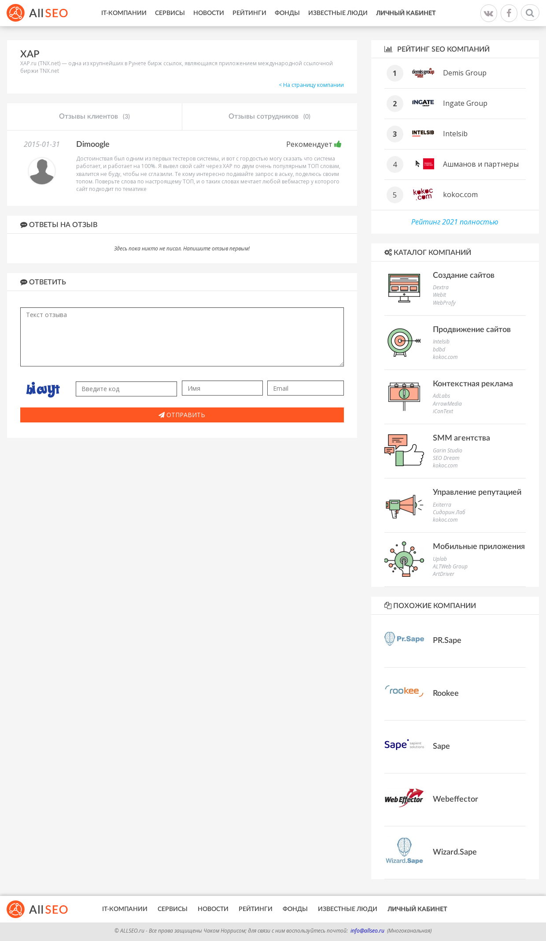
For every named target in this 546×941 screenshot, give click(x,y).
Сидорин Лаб (449, 512)
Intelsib (455, 133)
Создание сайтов (463, 276)
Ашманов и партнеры (481, 164)
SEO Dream (446, 458)
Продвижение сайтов (472, 330)
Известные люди (338, 13)
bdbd (439, 349)
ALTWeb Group (450, 566)
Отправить (182, 415)
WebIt (439, 295)
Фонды (287, 13)
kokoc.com (460, 194)
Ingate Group (465, 103)
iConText (443, 411)
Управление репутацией (477, 493)
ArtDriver (443, 574)
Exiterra (442, 504)
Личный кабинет (405, 13)
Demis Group (465, 73)
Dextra (441, 287)
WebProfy (444, 302)
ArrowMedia (447, 403)
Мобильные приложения (479, 547)
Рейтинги (249, 13)
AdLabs (441, 396)
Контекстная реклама (473, 384)
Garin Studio (447, 450)
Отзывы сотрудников (269, 117)
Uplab (440, 559)
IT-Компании (124, 13)
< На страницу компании (311, 85)
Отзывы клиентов (94, 117)
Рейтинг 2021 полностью (454, 222)
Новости (208, 13)
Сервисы (170, 13)
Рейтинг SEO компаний (437, 49)
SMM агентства (461, 438)
